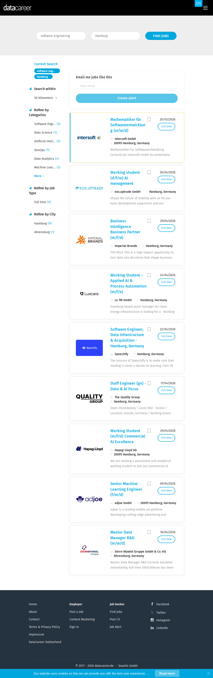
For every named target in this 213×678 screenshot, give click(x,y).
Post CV (115, 619)
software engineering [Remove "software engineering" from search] (48, 71)
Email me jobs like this (94, 77)
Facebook (162, 604)
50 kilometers (44, 98)
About (33, 612)
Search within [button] (44, 89)
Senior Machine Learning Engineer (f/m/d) (126, 489)
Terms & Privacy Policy (44, 627)
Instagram (163, 620)
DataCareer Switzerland (45, 642)
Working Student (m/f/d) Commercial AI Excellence (127, 436)
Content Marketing (82, 619)
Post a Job (76, 612)
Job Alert (115, 627)
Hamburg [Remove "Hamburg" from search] (42, 76)
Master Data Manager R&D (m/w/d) (122, 538)
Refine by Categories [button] (39, 112)
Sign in (74, 627)
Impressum (36, 634)
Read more (167, 673)
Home (33, 604)
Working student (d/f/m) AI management (125, 178)
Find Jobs (161, 36)
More (37, 176)
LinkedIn (162, 628)
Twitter (161, 613)
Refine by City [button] (44, 214)
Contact (34, 619)
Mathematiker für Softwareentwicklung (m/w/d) (127, 125)
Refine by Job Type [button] (42, 190)
